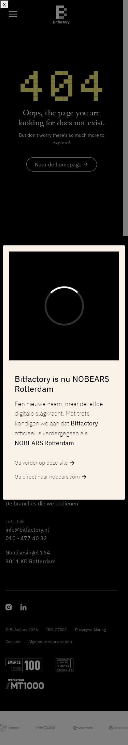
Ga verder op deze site (45, 463)
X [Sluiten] (4, 4)
